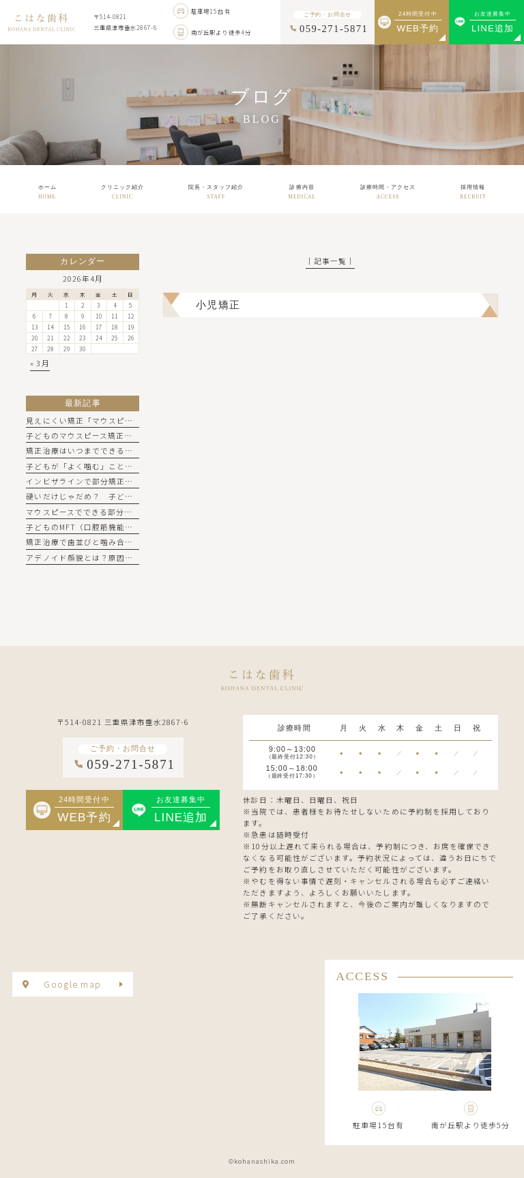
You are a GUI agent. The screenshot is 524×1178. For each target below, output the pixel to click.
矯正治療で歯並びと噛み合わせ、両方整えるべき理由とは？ (137, 542)
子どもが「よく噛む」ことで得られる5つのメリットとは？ (135, 466)
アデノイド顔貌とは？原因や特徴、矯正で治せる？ (120, 558)
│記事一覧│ (330, 261)
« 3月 (39, 363)
